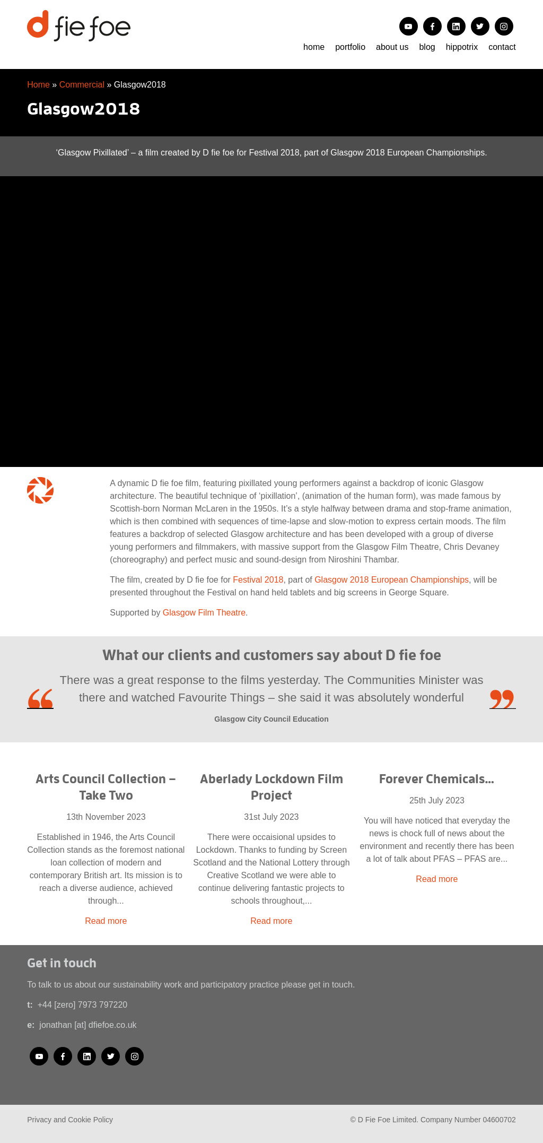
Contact (502, 46)
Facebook (432, 26)
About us (392, 46)
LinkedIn (456, 26)
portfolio (350, 46)
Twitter (480, 26)
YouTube (408, 26)
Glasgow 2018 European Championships (391, 579)
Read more (106, 920)
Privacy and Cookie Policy (70, 1119)
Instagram (504, 26)
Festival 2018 (258, 579)
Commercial (81, 84)
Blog (427, 46)
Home (314, 46)
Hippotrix (462, 46)
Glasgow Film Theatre (204, 612)
